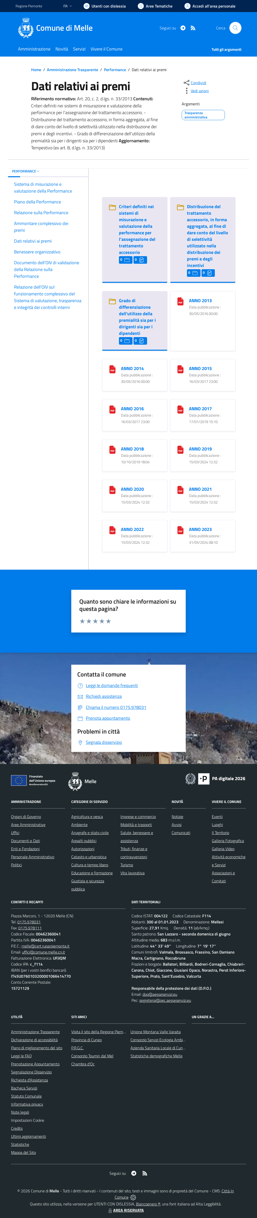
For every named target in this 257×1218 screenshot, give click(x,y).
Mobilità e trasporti (136, 825)
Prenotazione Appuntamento (35, 1064)
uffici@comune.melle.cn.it (43, 952)
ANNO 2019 (200, 448)
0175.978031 (29, 922)
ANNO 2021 (200, 489)
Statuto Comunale (26, 1096)
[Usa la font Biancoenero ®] (105, 6)
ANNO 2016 (132, 408)
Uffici (15, 833)
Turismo (126, 865)
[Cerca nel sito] (235, 28)
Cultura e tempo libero (89, 865)
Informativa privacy (27, 1104)
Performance (115, 70)
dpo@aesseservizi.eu (160, 994)
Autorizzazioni (82, 849)
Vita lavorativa (132, 873)
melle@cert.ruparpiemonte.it (46, 946)
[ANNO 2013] (180, 301)
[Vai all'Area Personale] (209, 6)
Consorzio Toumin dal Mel (92, 1056)
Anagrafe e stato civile (90, 833)
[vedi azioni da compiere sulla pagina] (196, 91)
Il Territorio (220, 833)
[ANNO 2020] (112, 489)
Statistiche (20, 1144)
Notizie (177, 817)
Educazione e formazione (92, 873)
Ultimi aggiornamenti (28, 1136)
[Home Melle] (57, 28)
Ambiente (79, 825)
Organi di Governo (26, 817)
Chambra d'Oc (83, 1064)
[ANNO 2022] (112, 529)
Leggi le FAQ (21, 1056)
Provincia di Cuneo (86, 1040)
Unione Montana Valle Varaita (156, 1032)
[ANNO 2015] (180, 369)
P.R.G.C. (77, 1048)
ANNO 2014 (132, 368)
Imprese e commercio (138, 817)
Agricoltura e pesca (87, 817)
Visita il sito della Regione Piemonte (101, 1032)
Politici (16, 865)
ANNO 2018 (132, 448)
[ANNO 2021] (180, 489)
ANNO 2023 (200, 529)
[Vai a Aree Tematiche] (155, 6)
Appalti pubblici (83, 841)
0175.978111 (30, 928)
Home (36, 70)
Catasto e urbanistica (88, 857)
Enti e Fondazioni (25, 849)
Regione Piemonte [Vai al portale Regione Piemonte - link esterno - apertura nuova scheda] (29, 6)
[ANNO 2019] (180, 449)
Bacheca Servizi (24, 1088)
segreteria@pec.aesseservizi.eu (165, 1000)
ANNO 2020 (132, 489)
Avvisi (176, 825)
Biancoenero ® (148, 1204)
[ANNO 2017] (180, 409)
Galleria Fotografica (228, 841)
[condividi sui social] (194, 83)
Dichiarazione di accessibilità (34, 1040)
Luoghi (217, 825)
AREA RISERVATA (125, 1210)
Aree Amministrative (28, 825)
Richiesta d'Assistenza (29, 1080)
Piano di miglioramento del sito (36, 1048)
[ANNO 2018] (112, 449)
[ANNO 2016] (112, 409)
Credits (17, 1128)
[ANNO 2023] (180, 529)
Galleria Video (223, 849)
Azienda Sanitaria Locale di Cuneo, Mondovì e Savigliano (177, 1048)
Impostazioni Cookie (27, 1120)
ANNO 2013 (200, 300)
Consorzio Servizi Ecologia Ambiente (160, 1040)
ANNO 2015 (200, 368)
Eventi (217, 817)
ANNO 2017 (200, 408)
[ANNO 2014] (112, 369)
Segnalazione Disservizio (31, 1072)
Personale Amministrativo (32, 857)
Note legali (20, 1112)
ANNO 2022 (132, 529)
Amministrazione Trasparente (72, 70)
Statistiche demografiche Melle (156, 1056)
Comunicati (181, 833)
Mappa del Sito (23, 1152)
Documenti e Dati (25, 841)
